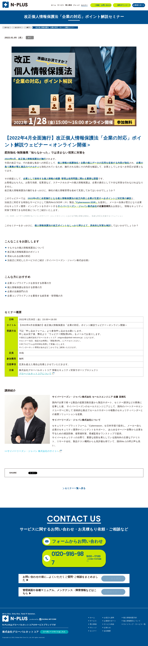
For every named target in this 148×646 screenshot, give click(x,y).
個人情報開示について (132, 621)
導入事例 (68, 5)
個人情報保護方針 (130, 618)
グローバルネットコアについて (35, 373)
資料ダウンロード (123, 5)
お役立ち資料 (109, 618)
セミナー (84, 5)
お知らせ (107, 627)
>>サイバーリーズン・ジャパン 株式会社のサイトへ (32, 451)
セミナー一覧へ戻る (75, 488)
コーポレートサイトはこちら (55, 632)
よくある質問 (113, 578)
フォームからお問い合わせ (77, 541)
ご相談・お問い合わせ (103, 5)
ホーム (53, 5)
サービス (60, 5)
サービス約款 (109, 624)
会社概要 (107, 631)
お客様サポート (138, 5)
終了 (28, 27)
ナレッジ (76, 5)
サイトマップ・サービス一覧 (134, 624)
